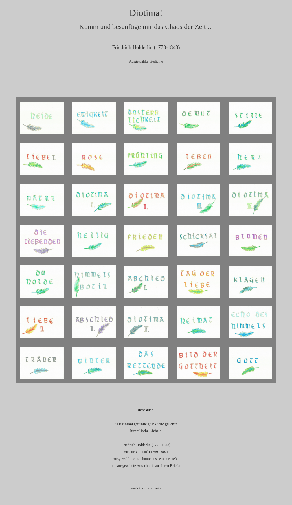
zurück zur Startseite (146, 488)
